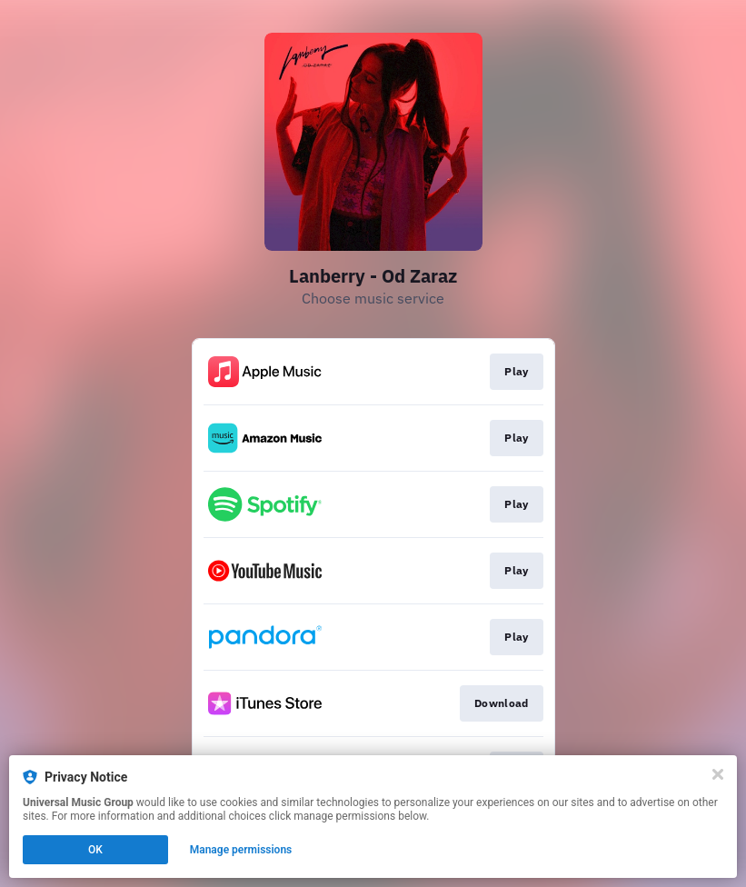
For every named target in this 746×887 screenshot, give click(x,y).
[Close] (717, 774)
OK (95, 849)
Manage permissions (241, 849)
